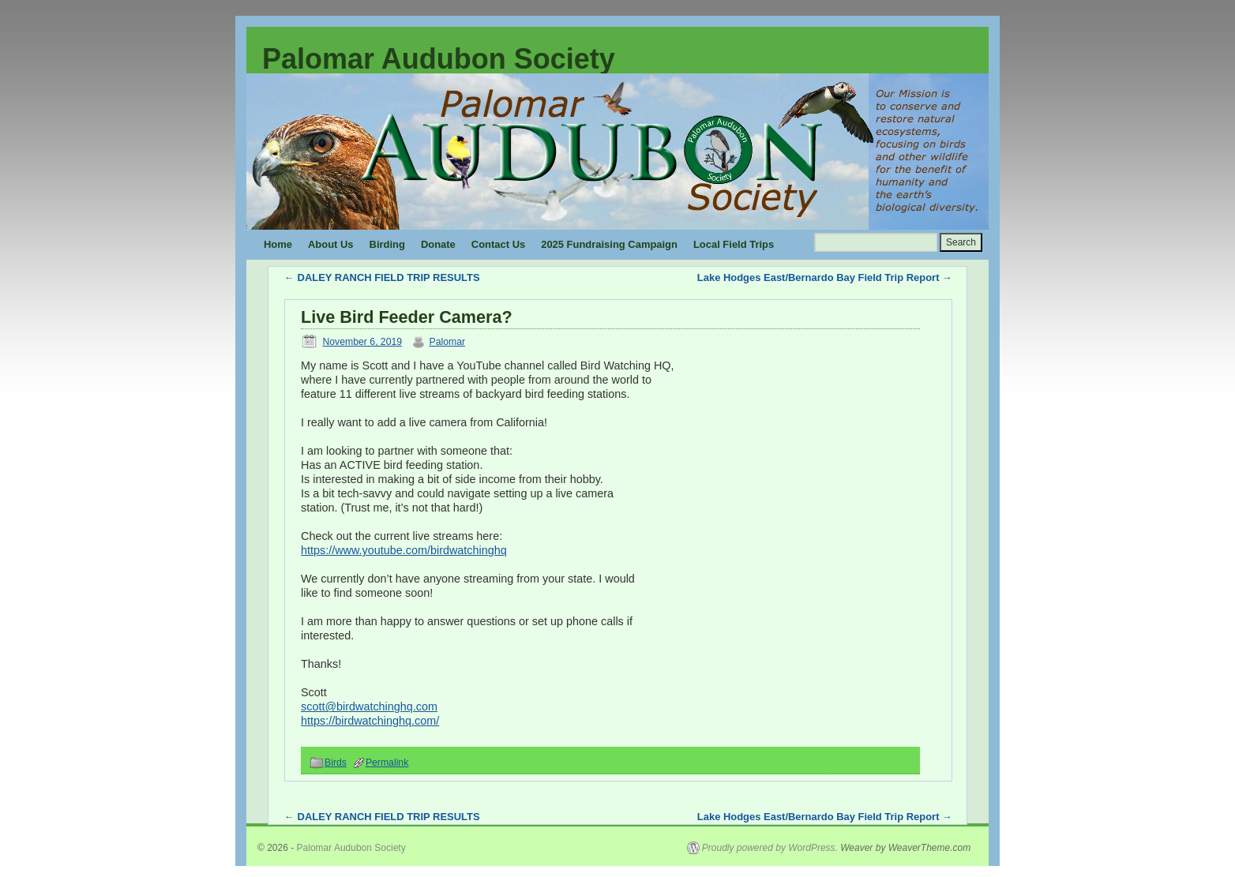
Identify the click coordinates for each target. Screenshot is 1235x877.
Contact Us (498, 244)
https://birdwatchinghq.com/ (370, 720)
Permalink (387, 762)
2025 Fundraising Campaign (609, 244)
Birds (336, 762)
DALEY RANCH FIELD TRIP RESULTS (382, 277)
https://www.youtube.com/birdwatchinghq (404, 550)
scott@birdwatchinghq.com (369, 706)
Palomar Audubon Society (438, 59)
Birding (387, 244)
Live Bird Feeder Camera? (406, 317)
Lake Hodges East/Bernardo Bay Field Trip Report (824, 277)
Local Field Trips (733, 244)
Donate (438, 244)
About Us (331, 244)
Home (278, 244)
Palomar (447, 341)
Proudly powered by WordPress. (770, 847)
